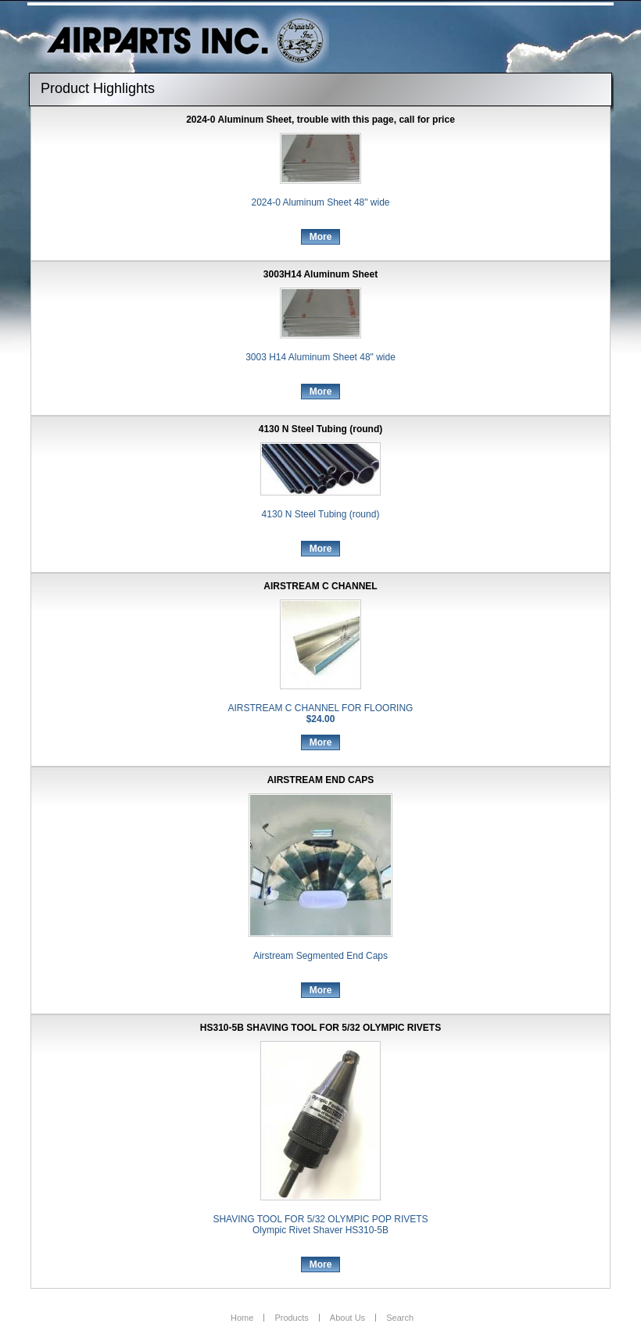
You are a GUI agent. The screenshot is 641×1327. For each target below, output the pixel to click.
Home (242, 1317)
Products (291, 1317)
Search (400, 1317)
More (321, 236)
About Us (347, 1317)
